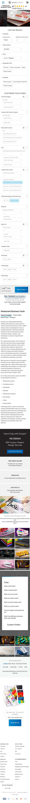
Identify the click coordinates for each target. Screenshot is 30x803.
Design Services (18, 764)
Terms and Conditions (22, 792)
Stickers (2, 781)
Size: (4, 131)
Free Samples (18, 769)
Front (5, 259)
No (8, 200)
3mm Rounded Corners (10, 133)
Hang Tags (2, 771)
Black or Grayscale (15, 67)
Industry (2, 756)
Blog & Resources (19, 774)
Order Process (5, 317)
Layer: (6, 234)
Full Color (6, 67)
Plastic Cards (3, 764)
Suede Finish (13, 667)
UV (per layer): (6, 227)
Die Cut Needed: (9, 179)
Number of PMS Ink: (8, 210)
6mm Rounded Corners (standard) (12, 137)
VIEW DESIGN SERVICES (15, 451)
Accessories (17, 753)
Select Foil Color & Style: (11, 157)
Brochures (2, 776)
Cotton (20, 667)
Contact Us (17, 776)
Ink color (5, 100)
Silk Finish (5, 667)
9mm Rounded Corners (10, 141)
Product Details (17, 315)
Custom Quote (18, 771)
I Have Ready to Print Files (20, 81)
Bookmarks (2, 769)
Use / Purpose (18, 748)
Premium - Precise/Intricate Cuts (12, 190)
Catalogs (2, 774)
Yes (4, 200)
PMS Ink (7, 216)
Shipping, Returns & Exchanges (22, 766)
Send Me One (15, 723)
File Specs (12, 317)
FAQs (16, 761)
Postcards (2, 766)
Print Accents (3, 753)
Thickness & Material (19, 746)
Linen (25, 667)
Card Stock (2, 746)
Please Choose (7, 71)
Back (9, 259)
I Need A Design (8, 85)
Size (1, 751)
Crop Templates (14, 296)
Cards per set (6, 37)
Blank (23, 67)
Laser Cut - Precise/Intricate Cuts (12, 186)
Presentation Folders (5, 779)
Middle (10, 269)
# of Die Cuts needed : (9, 173)
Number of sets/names (22, 37)
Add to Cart (21, 289)
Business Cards (3, 761)
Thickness (2, 748)
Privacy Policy (15, 794)
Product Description (6, 315)
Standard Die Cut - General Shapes (13, 182)
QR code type (6, 115)
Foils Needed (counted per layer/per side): (14, 151)
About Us (17, 779)
